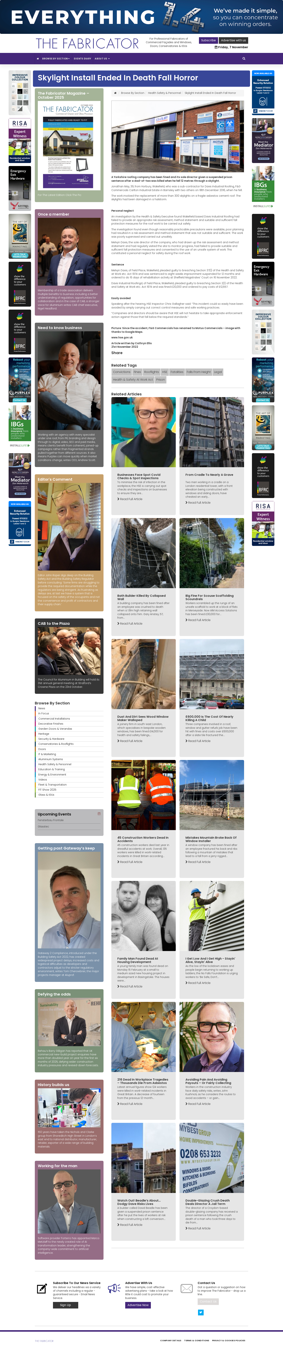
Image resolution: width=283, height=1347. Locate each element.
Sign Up (65, 1305)
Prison (160, 379)
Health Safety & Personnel (54, 764)
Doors (42, 749)
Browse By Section (56, 58)
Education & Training (51, 769)
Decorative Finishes (50, 724)
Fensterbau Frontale (51, 820)
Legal (218, 372)
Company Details (170, 1340)
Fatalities (177, 372)
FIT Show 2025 (47, 790)
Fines (137, 372)
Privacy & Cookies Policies (228, 1340)
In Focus (43, 713)
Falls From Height (199, 372)
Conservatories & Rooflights (56, 744)
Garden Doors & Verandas (55, 729)
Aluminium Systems (50, 759)
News (41, 708)
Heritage (43, 734)
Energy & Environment (52, 774)
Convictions (121, 372)
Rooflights (151, 372)
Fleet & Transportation (52, 785)
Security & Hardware (51, 739)
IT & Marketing (47, 754)
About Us (102, 58)
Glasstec (43, 826)
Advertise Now (138, 1305)
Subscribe (208, 40)
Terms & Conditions (196, 1340)
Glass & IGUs (46, 795)
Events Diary (82, 58)
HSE (164, 372)
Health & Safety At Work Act (133, 379)
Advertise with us (233, 40)
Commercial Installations (54, 719)
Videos (42, 779)
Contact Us (208, 1301)
